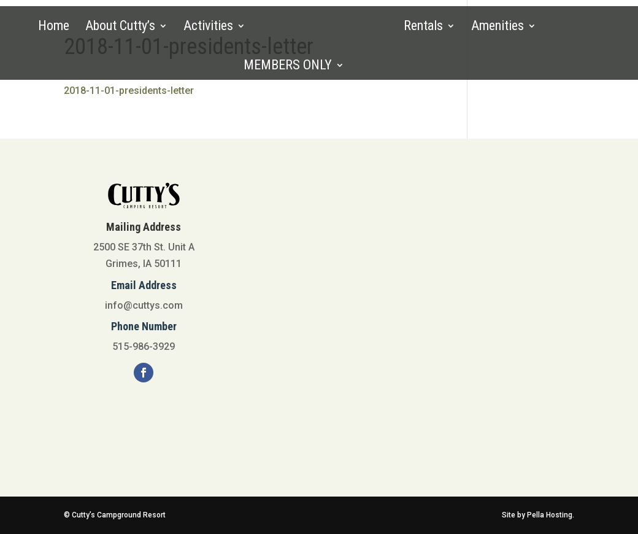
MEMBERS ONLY (288, 66)
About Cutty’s (120, 27)
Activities (208, 27)
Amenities (497, 27)
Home (53, 27)
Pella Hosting (549, 515)
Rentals (423, 27)
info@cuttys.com (144, 305)
